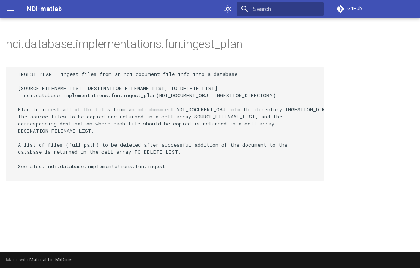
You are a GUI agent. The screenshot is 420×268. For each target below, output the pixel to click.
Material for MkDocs (51, 259)
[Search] (280, 9)
